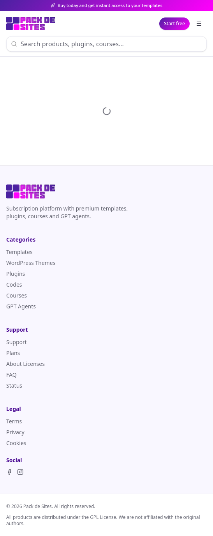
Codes (14, 284)
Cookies (16, 443)
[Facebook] (9, 472)
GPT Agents (21, 306)
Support (16, 342)
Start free (174, 23)
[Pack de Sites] (30, 24)
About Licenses (25, 363)
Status (14, 385)
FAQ (11, 374)
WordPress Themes (30, 262)
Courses (16, 295)
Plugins (15, 273)
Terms (14, 421)
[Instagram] (20, 472)
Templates (19, 252)
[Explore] (199, 23)
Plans (13, 353)
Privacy (15, 432)
